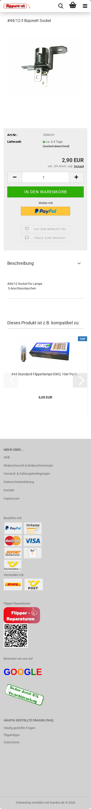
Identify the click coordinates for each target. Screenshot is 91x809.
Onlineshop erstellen (30, 802)
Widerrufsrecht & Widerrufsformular (28, 465)
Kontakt (9, 490)
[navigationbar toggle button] (85, 6)
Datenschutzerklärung (19, 482)
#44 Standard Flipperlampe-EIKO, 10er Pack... (45, 374)
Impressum (11, 498)
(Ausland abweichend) (56, 146)
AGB (7, 457)
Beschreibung (20, 263)
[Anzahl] (45, 177)
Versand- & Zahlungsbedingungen (27, 473)
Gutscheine (11, 742)
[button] (14, 177)
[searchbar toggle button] (61, 6)
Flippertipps (12, 735)
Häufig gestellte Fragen (19, 728)
